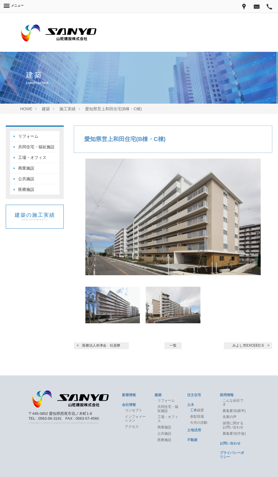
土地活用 (194, 430)
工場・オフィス (34, 157)
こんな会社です (233, 402)
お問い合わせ (230, 443)
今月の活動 (198, 423)
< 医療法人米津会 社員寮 (98, 345)
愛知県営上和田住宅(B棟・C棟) (125, 139)
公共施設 (26, 178)
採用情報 (227, 395)
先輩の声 (229, 417)
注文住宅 (194, 395)
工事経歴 (197, 410)
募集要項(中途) (234, 434)
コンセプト (133, 410)
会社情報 (129, 405)
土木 (190, 405)
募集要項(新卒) (234, 411)
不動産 (192, 440)
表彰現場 (197, 417)
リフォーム (28, 136)
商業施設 (26, 168)
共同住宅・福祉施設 (36, 147)
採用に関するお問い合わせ (233, 425)
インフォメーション (135, 419)
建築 (158, 395)
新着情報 (129, 395)
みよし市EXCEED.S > (250, 345)
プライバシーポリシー (232, 455)
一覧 (173, 345)
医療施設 (26, 189)
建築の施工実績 (34, 216)
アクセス (132, 427)
